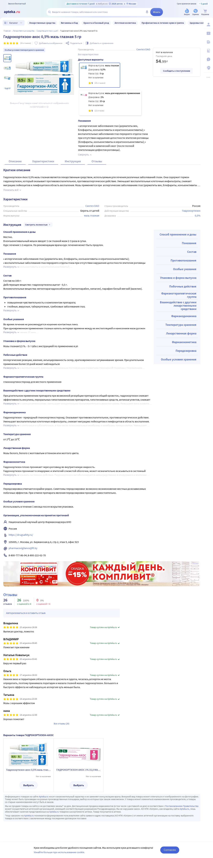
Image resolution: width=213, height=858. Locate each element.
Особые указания (184, 269)
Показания (189, 243)
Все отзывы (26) (61, 723)
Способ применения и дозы (178, 234)
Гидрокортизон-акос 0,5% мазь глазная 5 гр (28, 769)
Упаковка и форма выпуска (178, 278)
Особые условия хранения (178, 359)
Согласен (170, 850)
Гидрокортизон (191, 210)
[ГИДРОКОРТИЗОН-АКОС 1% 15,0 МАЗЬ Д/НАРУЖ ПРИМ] (110, 103)
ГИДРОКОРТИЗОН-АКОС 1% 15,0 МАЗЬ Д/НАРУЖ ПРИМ (78, 769)
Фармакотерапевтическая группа (178, 295)
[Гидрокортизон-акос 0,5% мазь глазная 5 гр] (99, 75)
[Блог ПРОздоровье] (208, 42)
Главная (7, 30)
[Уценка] (195, 12)
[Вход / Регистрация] (208, 24)
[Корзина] (205, 12)
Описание (15, 161)
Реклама (195, 564)
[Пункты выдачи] (208, 68)
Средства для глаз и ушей (47, 30)
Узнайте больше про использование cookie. (59, 852)
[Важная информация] (208, 59)
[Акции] (187, 12)
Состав (191, 252)
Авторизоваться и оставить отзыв (25, 613)
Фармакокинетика (184, 342)
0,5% (197, 215)
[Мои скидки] (208, 33)
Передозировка (186, 351)
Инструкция (73, 161)
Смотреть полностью (38, 224)
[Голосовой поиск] (147, 12)
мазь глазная (91, 215)
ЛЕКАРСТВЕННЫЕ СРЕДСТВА (23, 30)
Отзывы (97, 161)
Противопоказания (183, 260)
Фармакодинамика (183, 316)
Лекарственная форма (181, 333)
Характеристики (43, 161)
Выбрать (28, 785)
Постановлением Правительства (181, 806)
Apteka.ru (43, 796)
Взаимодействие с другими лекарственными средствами (178, 305)
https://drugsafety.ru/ (21, 534)
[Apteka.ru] (14, 12)
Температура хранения (180, 325)
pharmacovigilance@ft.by (23, 548)
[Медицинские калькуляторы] (208, 50)
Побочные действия (182, 286)
